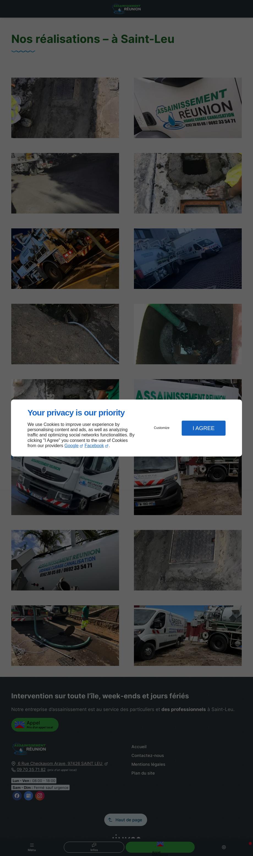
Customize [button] (162, 428)
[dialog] (126, 428)
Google (71, 445)
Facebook (94, 445)
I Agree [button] (204, 428)
